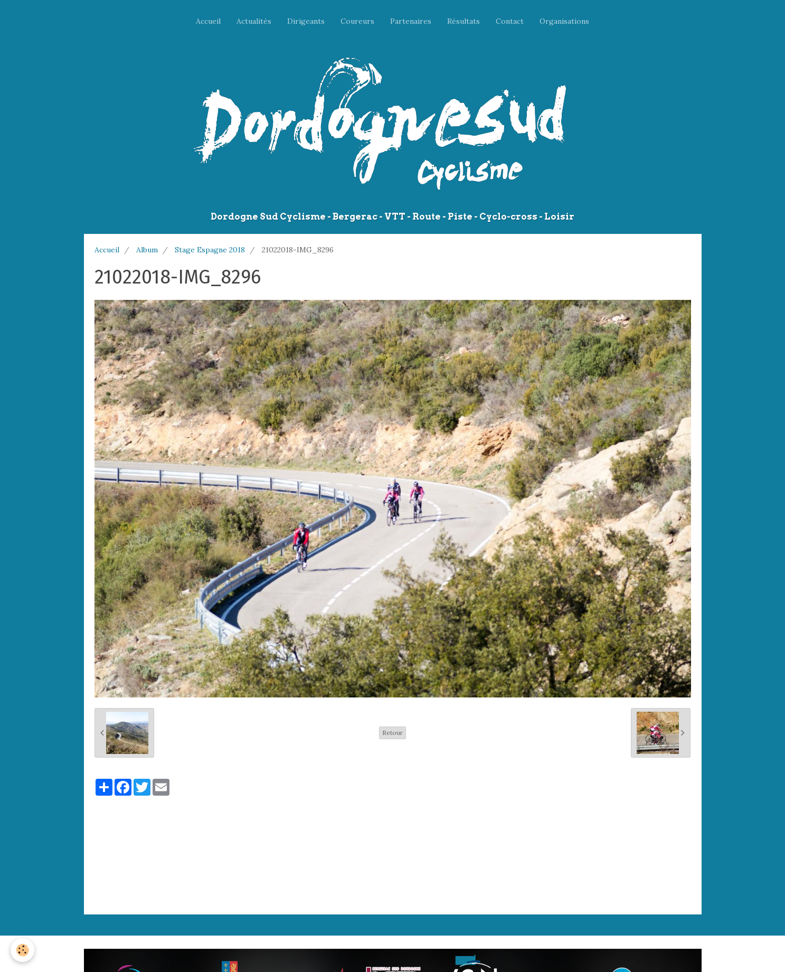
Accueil (208, 21)
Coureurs (357, 21)
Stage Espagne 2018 (210, 249)
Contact (510, 21)
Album (147, 249)
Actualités (254, 21)
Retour (392, 733)
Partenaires (410, 21)
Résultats (463, 21)
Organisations (564, 21)
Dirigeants (306, 21)
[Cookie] (22, 950)
